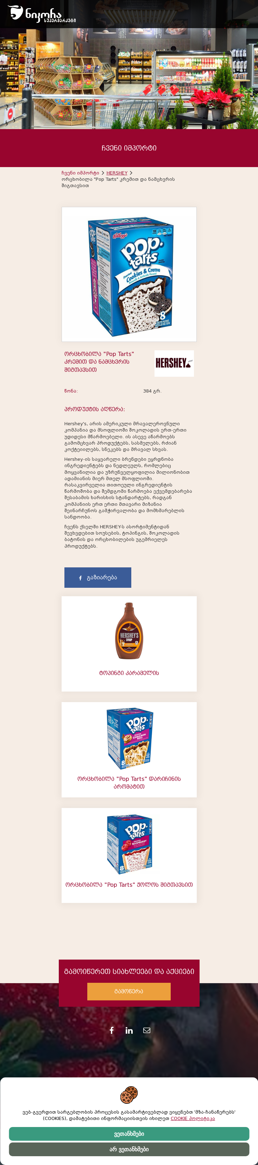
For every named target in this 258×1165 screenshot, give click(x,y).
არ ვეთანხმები (128, 1149)
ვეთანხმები (129, 1134)
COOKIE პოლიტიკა (193, 1118)
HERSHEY (117, 173)
